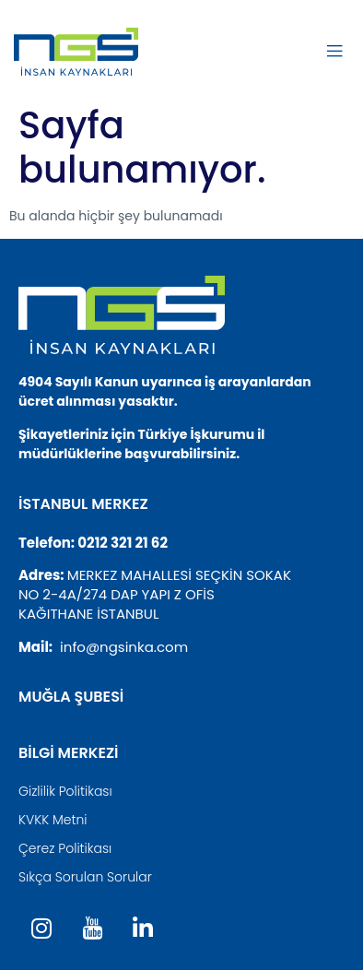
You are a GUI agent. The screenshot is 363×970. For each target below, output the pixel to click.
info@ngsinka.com (124, 647)
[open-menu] (334, 51)
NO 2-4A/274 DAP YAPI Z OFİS (116, 594)
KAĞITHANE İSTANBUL (88, 613)
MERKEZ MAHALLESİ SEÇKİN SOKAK (179, 575)
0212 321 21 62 (122, 542)
